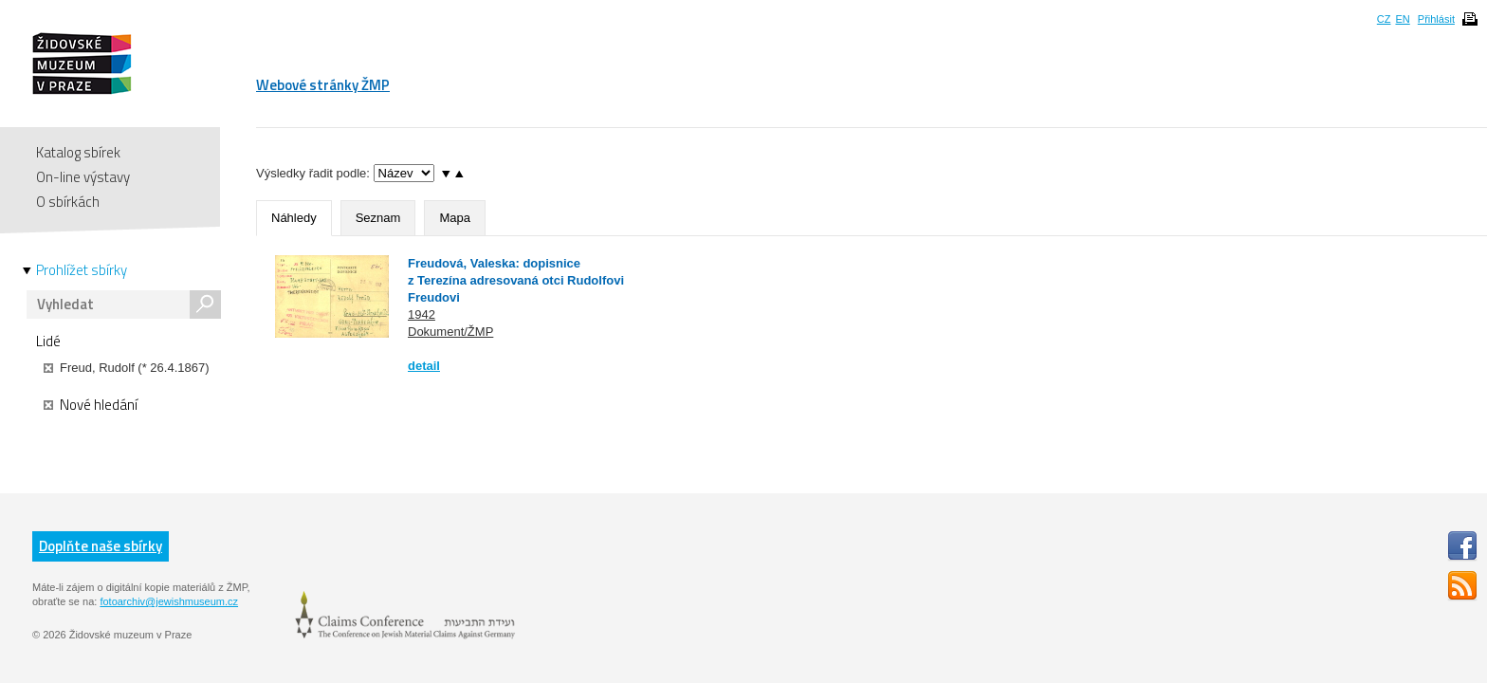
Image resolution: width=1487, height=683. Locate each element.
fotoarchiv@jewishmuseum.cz (169, 601)
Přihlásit (1436, 19)
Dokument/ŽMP (450, 331)
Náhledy (294, 218)
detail (424, 366)
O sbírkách (68, 201)
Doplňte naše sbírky (100, 546)
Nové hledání (91, 405)
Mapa (454, 218)
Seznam (378, 218)
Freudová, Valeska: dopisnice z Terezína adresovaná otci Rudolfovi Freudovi (516, 280)
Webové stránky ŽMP (323, 85)
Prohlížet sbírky (81, 270)
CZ (1384, 19)
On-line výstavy (83, 177)
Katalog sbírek (78, 152)
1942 (421, 314)
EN (1402, 19)
